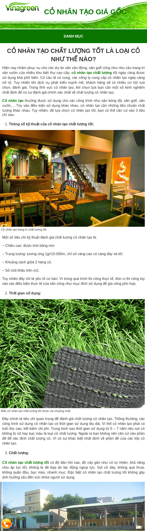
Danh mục (73, 36)
